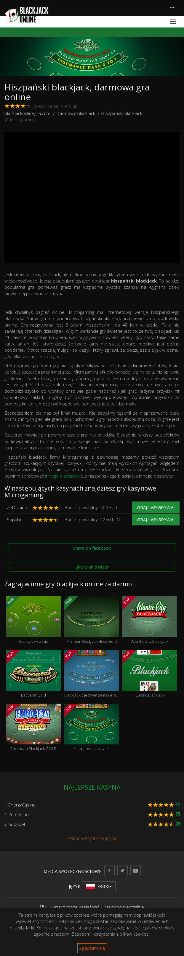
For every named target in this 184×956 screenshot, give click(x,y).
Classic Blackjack (149, 674)
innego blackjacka (62, 476)
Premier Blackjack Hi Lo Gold (91, 620)
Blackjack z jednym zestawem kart (91, 674)
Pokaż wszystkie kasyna (92, 838)
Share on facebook (92, 548)
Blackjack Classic (33, 620)
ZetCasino (17, 507)
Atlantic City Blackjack (149, 620)
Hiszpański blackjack (91, 727)
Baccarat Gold (33, 674)
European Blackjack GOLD (33, 727)
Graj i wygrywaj (156, 507)
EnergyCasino (22, 805)
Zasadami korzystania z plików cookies (110, 934)
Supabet (15, 519)
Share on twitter (92, 567)
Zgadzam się (92, 948)
